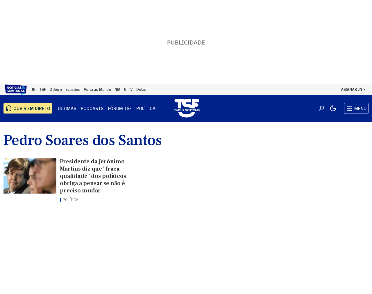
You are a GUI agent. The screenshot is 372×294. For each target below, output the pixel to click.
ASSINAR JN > (353, 89)
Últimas (67, 108)
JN (33, 89)
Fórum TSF (120, 108)
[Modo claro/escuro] (333, 108)
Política (145, 108)
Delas (141, 89)
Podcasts (92, 108)
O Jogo (55, 89)
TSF (42, 89)
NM (117, 89)
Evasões (72, 89)
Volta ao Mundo (97, 89)
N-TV (128, 89)
